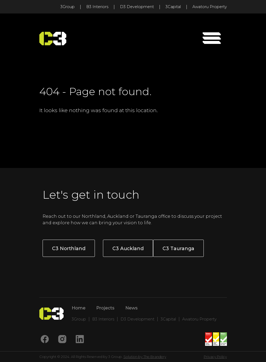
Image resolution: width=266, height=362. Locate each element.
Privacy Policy (215, 357)
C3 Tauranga (178, 248)
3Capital (173, 6)
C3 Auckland (128, 248)
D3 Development (137, 6)
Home (78, 308)
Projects (105, 308)
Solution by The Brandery (144, 357)
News (131, 308)
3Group (67, 6)
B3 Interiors (97, 6)
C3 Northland (68, 248)
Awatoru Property (209, 6)
